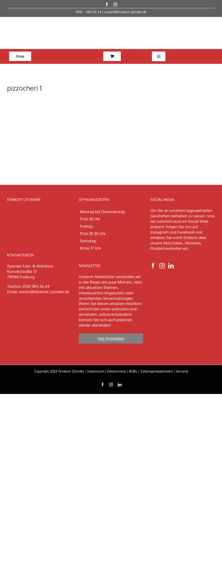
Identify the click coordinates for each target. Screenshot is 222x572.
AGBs (133, 371)
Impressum (95, 371)
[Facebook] (153, 265)
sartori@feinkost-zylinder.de (125, 12)
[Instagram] (162, 265)
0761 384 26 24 (36, 286)
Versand (182, 371)
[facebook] (107, 4)
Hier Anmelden (110, 338)
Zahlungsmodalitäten (156, 371)
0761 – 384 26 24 (88, 12)
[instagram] (115, 4)
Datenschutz (116, 371)
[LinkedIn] (171, 265)
